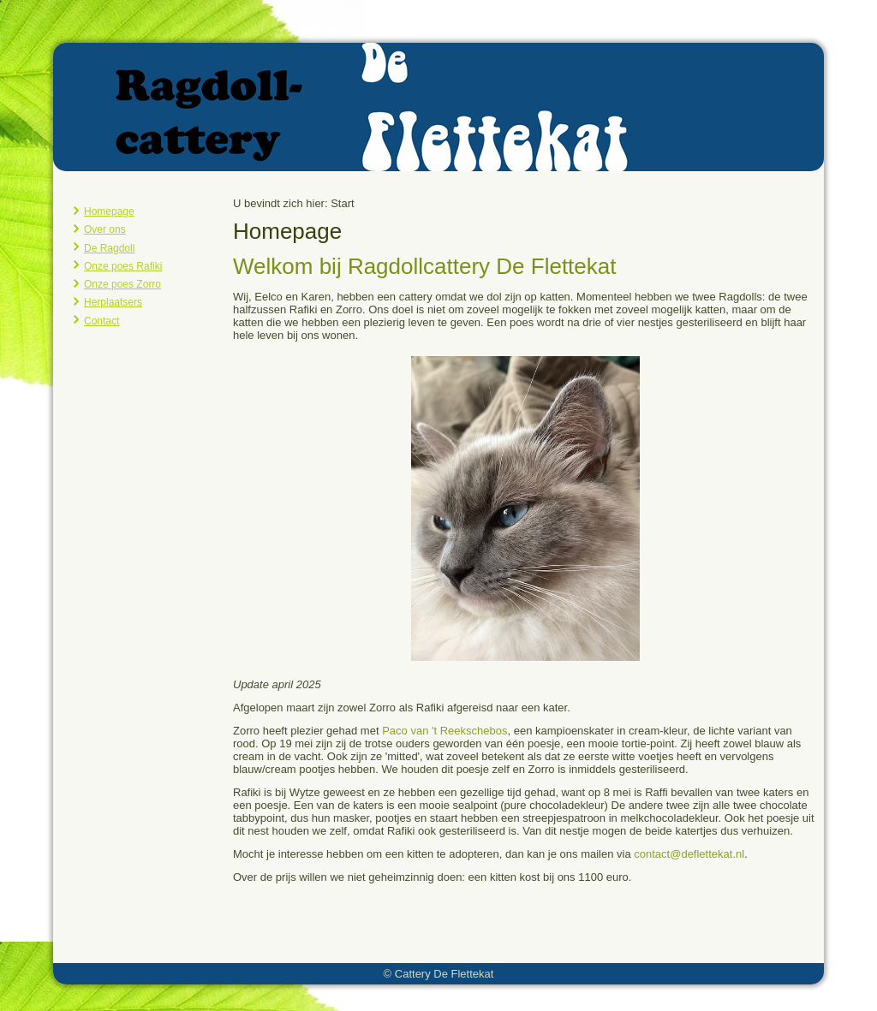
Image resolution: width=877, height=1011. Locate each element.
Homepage (109, 211)
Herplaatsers (113, 302)
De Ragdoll (109, 248)
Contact (101, 321)
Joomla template (396, 997)
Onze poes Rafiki (123, 266)
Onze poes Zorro (122, 284)
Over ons (105, 229)
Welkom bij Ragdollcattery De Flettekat (424, 266)
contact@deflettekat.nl (689, 853)
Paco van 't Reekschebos (444, 730)
